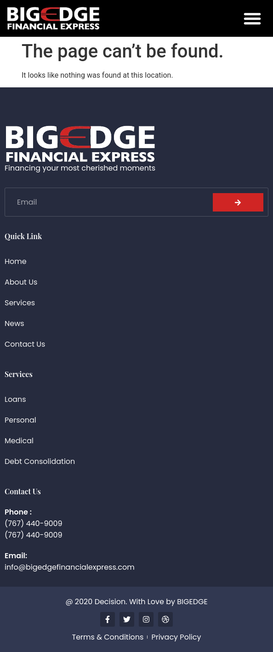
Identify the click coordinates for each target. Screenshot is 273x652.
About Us (21, 282)
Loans (15, 399)
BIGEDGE (192, 601)
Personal (20, 420)
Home (16, 261)
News (14, 323)
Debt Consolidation (40, 461)
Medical (19, 440)
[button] (252, 18)
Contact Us (25, 344)
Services (20, 302)
